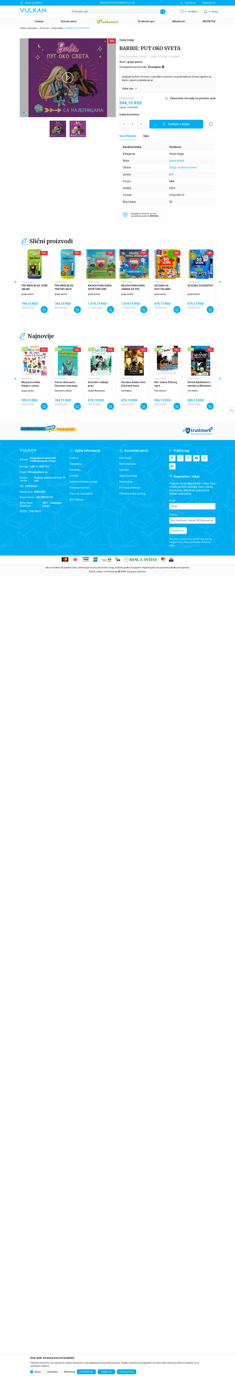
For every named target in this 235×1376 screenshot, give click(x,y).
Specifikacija (127, 136)
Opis (146, 136)
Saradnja (74, 469)
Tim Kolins (192, 391)
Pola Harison (160, 391)
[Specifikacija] (127, 136)
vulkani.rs (100, 571)
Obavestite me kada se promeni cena (192, 98)
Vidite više (130, 88)
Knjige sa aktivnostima (183, 167)
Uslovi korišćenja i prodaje (84, 481)
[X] (180, 458)
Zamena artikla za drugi (132, 493)
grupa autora (134, 62)
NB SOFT (121, 571)
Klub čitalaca (76, 499)
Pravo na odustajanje (81, 493)
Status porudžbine (33, 3)
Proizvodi (44, 28)
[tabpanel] (68, 77)
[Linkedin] (172, 466)
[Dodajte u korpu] (176, 124)
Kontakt (74, 475)
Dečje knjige (57, 28)
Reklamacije (126, 481)
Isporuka (124, 469)
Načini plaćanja (127, 463)
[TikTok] (204, 458)
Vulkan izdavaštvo (28, 28)
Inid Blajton (126, 391)
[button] (211, 11)
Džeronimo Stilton (63, 391)
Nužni (38, 1372)
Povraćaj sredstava (129, 487)
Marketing (69, 1372)
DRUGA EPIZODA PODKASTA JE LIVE (117, 3)
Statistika (52, 1372)
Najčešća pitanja (128, 475)
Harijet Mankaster (96, 391)
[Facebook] (172, 458)
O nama (74, 457)
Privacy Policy (183, 542)
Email (172, 500)
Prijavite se (178, 530)
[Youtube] (196, 458)
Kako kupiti (125, 457)
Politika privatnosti (80, 487)
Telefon (173, 514)
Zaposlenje (76, 463)
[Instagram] (188, 458)
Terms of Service (202, 542)
